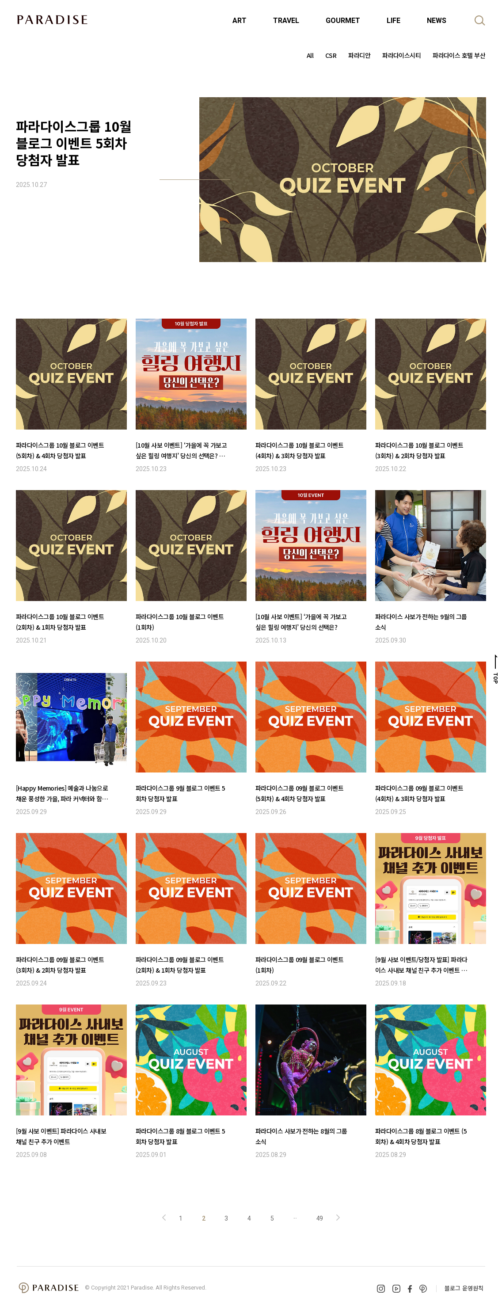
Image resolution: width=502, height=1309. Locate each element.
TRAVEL (286, 20)
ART (239, 20)
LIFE (393, 20)
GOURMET (343, 20)
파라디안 (359, 55)
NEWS (436, 20)
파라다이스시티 (401, 55)
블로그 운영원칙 (464, 1288)
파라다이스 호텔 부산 (459, 55)
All (310, 55)
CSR (330, 55)
